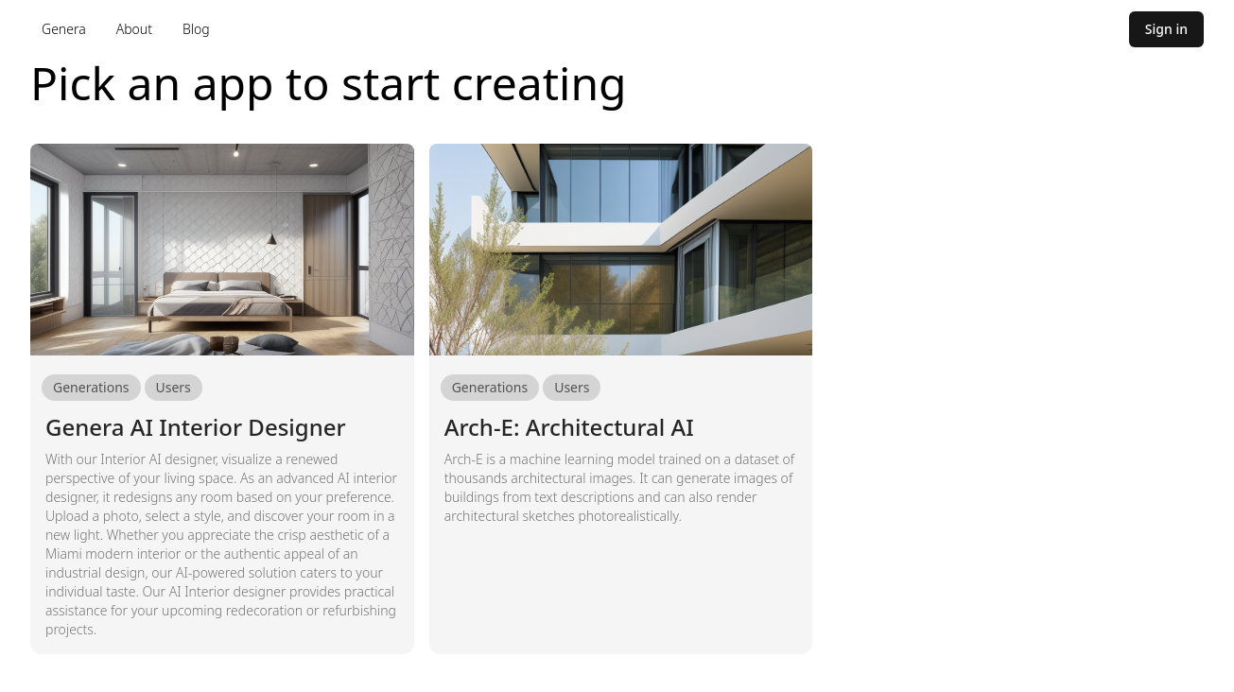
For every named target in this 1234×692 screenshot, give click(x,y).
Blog (196, 29)
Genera (64, 29)
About (134, 29)
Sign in (1166, 29)
